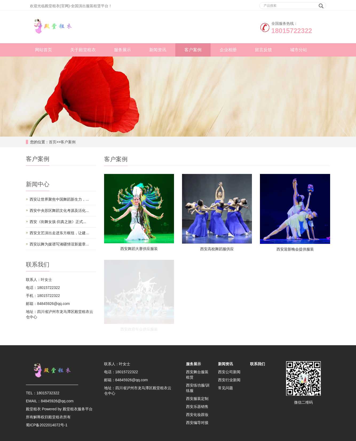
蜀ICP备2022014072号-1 (47, 425)
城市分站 (298, 49)
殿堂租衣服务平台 (78, 409)
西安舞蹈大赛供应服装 (139, 249)
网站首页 (43, 49)
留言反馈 (263, 49)
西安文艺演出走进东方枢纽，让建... (59, 233)
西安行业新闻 (229, 380)
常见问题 (225, 388)
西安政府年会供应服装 (139, 329)
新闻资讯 (157, 49)
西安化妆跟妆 (197, 414)
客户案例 (192, 49)
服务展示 (122, 49)
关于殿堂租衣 (83, 49)
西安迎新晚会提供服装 (295, 249)
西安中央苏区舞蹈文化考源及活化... (59, 210)
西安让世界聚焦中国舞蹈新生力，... (59, 199)
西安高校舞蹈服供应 (217, 249)
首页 (52, 142)
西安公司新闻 (229, 372)
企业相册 (228, 49)
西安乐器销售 (197, 406)
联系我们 (257, 364)
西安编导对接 (197, 422)
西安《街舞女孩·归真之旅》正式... (58, 222)
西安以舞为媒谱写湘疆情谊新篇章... (59, 244)
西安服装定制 (197, 398)
